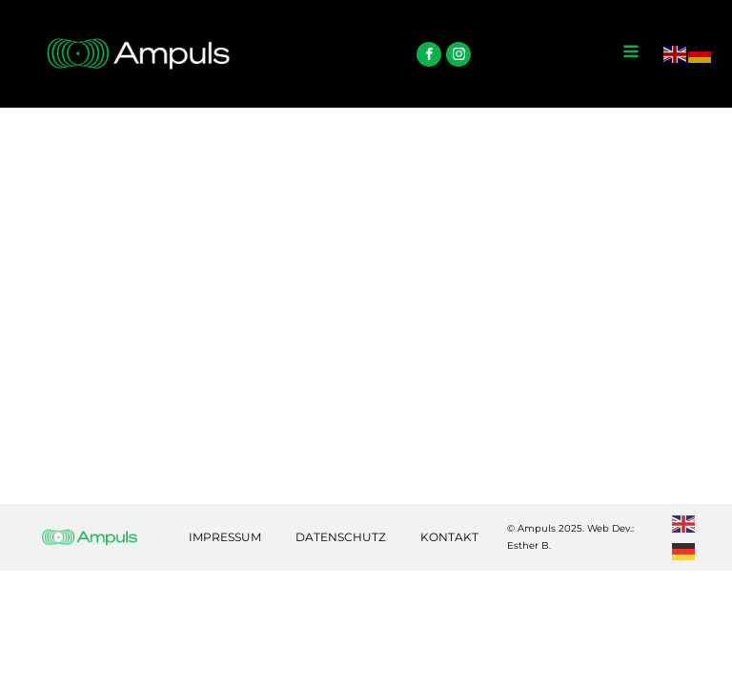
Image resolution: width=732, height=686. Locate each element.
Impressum (225, 537)
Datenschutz (340, 537)
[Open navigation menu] (631, 53)
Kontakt (449, 537)
